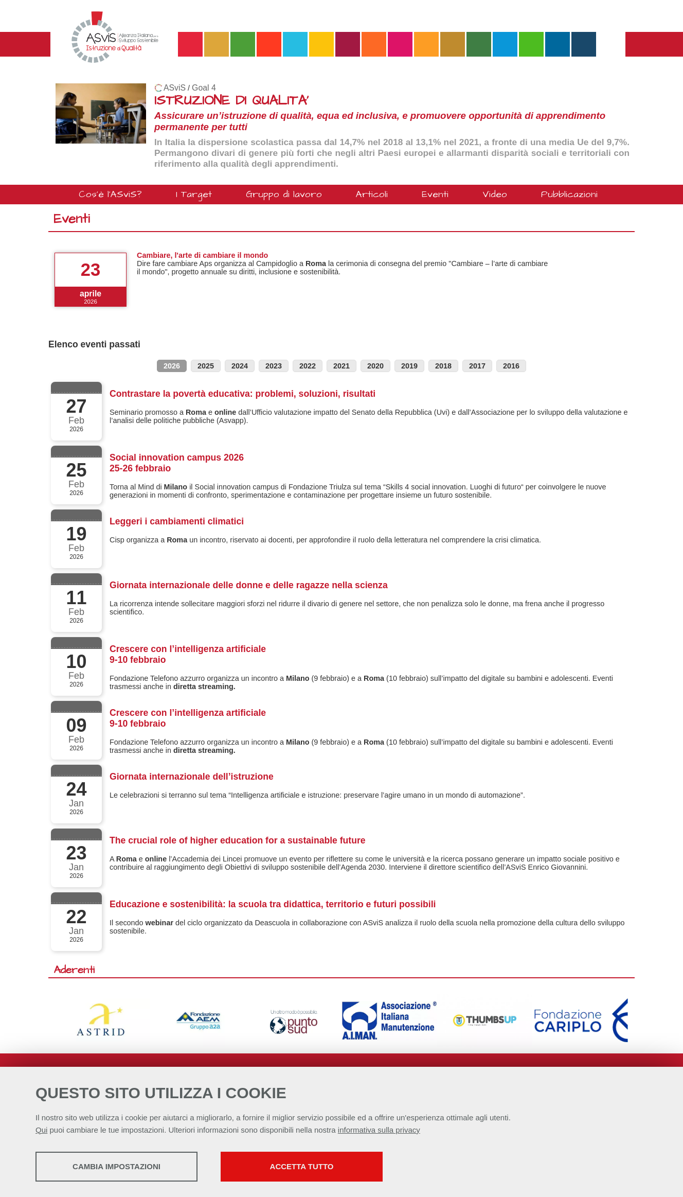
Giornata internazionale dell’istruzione (192, 776)
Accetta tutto (302, 1166)
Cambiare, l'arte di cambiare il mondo (202, 255)
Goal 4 (204, 87)
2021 (341, 366)
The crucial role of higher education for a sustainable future (238, 840)
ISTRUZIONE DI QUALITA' (231, 100)
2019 (409, 366)
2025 (205, 366)
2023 (273, 366)
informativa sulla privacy (379, 1129)
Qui (41, 1129)
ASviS (175, 87)
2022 (307, 366)
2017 (477, 366)
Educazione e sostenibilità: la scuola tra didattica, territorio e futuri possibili (273, 904)
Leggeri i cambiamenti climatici (177, 521)
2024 (239, 366)
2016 (511, 366)
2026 (172, 366)
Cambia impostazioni (116, 1166)
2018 (443, 366)
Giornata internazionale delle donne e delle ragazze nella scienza (249, 585)
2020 (375, 366)
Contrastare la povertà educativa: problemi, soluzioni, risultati (242, 394)
